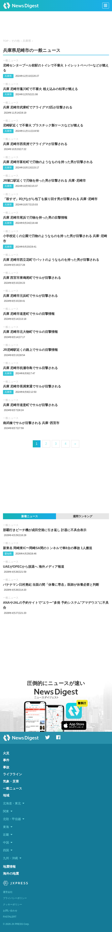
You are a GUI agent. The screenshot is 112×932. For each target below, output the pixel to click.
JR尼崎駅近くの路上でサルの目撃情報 (30, 349)
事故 (6, 767)
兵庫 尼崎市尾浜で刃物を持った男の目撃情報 (35, 217)
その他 (15, 40)
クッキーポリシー (12, 904)
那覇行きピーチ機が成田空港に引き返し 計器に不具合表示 (44, 530)
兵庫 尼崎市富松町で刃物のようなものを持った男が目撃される (48, 162)
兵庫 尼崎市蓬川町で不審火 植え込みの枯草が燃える (40, 89)
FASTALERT (9, 916)
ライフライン (12, 774)
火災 (6, 753)
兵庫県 (27, 40)
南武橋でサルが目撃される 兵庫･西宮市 (31, 423)
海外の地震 (11, 873)
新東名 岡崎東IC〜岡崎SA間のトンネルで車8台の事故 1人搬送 (47, 548)
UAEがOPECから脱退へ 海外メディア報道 (33, 566)
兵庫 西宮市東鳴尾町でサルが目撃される (32, 277)
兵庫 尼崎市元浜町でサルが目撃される (30, 295)
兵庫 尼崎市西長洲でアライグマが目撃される (35, 144)
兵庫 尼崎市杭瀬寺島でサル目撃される (30, 368)
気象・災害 (11, 781)
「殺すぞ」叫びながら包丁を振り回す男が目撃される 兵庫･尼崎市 (50, 199)
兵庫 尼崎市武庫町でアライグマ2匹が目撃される (37, 107)
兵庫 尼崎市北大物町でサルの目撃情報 (30, 331)
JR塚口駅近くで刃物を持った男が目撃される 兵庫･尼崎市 (44, 180)
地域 (6, 795)
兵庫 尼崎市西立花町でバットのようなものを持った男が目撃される (51, 259)
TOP (6, 40)
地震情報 (9, 866)
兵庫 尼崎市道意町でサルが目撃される (30, 405)
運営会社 (8, 892)
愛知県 (8, 553)
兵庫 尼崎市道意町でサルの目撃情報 (29, 313)
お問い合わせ (10, 910)
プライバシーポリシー (15, 898)
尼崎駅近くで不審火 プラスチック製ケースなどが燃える (43, 125)
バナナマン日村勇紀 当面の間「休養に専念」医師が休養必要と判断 (51, 584)
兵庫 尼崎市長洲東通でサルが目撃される (32, 386)
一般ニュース (10, 60)
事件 (6, 760)
